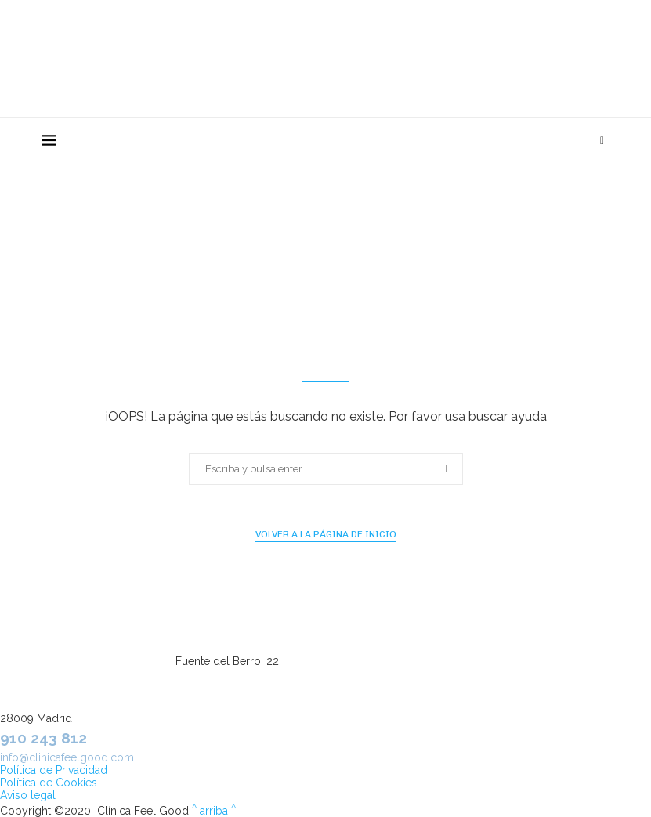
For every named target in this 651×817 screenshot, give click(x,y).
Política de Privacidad (53, 770)
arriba (214, 810)
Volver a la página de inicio (325, 534)
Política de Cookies (48, 782)
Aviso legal (28, 795)
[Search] (602, 141)
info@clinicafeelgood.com (67, 757)
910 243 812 (43, 738)
